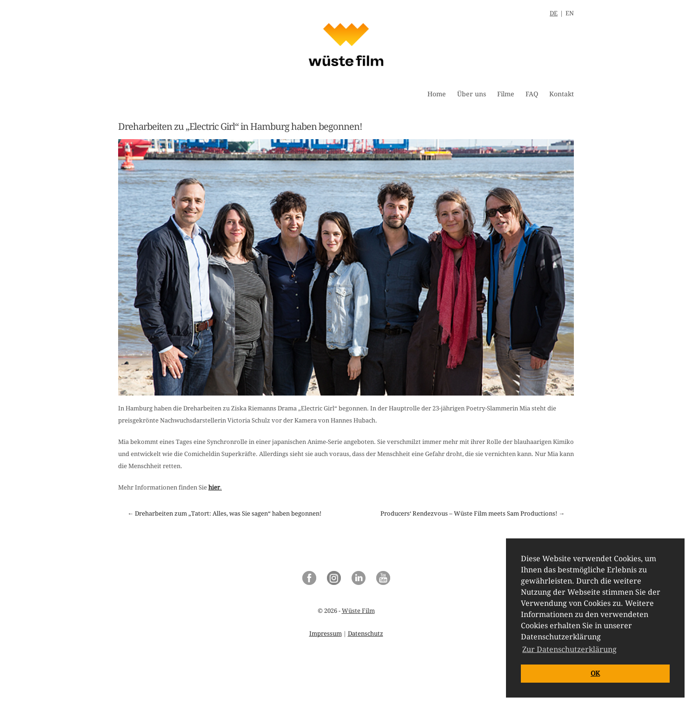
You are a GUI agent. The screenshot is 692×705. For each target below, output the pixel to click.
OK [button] (595, 673)
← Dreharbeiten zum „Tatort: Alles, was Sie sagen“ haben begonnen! (224, 513)
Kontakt (561, 94)
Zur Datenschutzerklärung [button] (569, 649)
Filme (505, 94)
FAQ (532, 94)
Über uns (471, 94)
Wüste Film (358, 610)
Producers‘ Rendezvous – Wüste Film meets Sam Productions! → (472, 513)
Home (436, 94)
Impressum (325, 633)
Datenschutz (365, 633)
